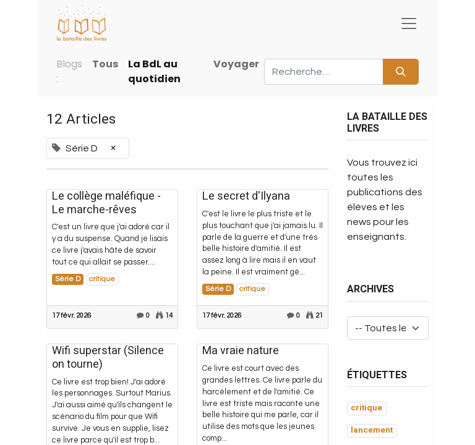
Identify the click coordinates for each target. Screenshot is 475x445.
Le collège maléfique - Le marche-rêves (106, 203)
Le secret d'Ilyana (246, 196)
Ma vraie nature (240, 351)
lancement (372, 430)
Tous (105, 64)
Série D (67, 279)
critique (102, 279)
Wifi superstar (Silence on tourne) (108, 357)
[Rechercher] (401, 72)
